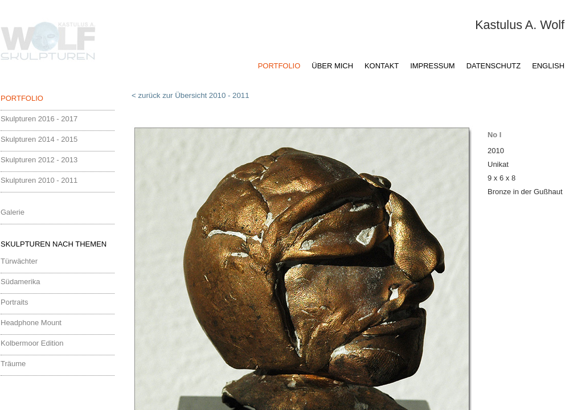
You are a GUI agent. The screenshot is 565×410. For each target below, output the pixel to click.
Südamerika (20, 281)
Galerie (12, 212)
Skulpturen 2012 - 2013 (39, 159)
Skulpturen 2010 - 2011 (39, 180)
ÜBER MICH (332, 66)
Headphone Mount (31, 322)
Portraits (14, 302)
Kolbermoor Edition (32, 343)
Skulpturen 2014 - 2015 (39, 139)
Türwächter (19, 261)
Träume (13, 363)
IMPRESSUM (432, 66)
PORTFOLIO (279, 66)
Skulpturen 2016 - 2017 (39, 118)
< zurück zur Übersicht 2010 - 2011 (190, 95)
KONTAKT (382, 66)
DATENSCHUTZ (493, 66)
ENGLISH (548, 66)
